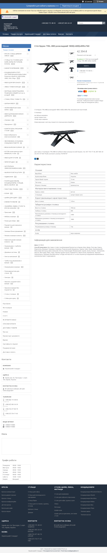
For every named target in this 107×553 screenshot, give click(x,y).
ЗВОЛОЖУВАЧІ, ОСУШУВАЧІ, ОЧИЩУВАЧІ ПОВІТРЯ (13, 142)
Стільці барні (32, 500)
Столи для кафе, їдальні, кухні (64, 500)
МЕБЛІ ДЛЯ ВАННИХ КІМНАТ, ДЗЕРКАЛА (14, 115)
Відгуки (61, 34)
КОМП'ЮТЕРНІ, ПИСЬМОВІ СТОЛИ (13, 129)
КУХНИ (6, 193)
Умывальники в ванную (12, 267)
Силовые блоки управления (13, 231)
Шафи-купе (58, 510)
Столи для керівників (61, 494)
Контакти (69, 34)
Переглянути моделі (70, 6)
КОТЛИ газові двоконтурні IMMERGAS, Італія (13, 152)
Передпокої (8, 124)
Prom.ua (64, 549)
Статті (5, 315)
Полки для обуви (10, 221)
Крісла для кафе (7, 508)
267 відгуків (88, 1)
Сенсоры (7, 277)
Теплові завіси (85, 511)
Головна (6, 34)
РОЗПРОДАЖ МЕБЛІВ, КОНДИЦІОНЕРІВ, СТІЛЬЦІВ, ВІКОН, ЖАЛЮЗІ (13, 183)
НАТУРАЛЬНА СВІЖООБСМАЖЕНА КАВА (13, 167)
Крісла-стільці (6, 498)
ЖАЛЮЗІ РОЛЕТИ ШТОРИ (13, 172)
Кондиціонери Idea (87, 505)
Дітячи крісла (6, 505)
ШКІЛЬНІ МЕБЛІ (9, 103)
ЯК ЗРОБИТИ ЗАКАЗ (9, 320)
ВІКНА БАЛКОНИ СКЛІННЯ (13, 147)
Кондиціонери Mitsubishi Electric (91, 492)
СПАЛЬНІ (7, 120)
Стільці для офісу (34, 492)
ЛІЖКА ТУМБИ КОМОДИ (12, 87)
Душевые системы (10, 252)
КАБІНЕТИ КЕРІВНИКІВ (11, 68)
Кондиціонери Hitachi (88, 495)
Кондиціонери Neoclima (88, 498)
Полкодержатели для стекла (11, 272)
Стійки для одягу (10, 298)
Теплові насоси (86, 514)
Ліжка (56, 504)
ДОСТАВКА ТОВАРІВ (10, 328)
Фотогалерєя (7, 307)
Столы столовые (10, 294)
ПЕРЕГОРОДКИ (9, 162)
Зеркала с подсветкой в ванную (12, 282)
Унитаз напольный (10, 256)
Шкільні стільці (33, 509)
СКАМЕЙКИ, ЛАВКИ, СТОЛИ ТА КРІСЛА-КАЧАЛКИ (14, 207)
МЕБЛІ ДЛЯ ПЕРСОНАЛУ (12, 82)
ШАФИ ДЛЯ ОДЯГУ (10, 197)
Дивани (30, 512)
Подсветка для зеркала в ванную (13, 226)
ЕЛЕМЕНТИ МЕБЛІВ (10, 202)
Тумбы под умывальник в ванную (13, 261)
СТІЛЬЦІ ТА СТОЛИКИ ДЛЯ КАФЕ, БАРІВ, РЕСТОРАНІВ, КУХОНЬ (13, 62)
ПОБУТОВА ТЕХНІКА (11, 189)
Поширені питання (9, 348)
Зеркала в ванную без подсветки (11, 289)
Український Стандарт (33, 34)
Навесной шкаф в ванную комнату (12, 240)
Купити (86, 65)
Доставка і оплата (49, 34)
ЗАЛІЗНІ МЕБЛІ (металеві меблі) (12, 108)
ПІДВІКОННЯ (8, 176)
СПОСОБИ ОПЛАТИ (9, 324)
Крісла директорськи (9, 495)
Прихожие (7, 212)
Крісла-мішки (6, 511)
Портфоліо (6, 303)
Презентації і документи (11, 336)
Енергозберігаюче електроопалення (10, 136)
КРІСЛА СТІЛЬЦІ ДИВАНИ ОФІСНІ (13, 54)
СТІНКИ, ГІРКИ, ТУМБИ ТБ (13, 99)
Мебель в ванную (10, 216)
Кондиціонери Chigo (87, 508)
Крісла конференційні (9, 501)
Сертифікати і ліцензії (10, 344)
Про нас (5, 332)
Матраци (57, 507)
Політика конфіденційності (70, 551)
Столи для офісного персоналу (64, 497)
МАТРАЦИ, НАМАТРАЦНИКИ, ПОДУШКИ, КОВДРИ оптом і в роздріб (14, 93)
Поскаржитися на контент (51, 551)
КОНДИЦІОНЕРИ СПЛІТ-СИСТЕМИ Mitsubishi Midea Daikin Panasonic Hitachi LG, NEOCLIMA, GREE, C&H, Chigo (15, 75)
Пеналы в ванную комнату (13, 235)
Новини (5, 311)
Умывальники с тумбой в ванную (12, 247)
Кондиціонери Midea (87, 501)
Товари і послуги (17, 34)
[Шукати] (103, 23)
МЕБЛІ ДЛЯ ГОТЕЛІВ (11, 157)
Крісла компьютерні (8, 492)
